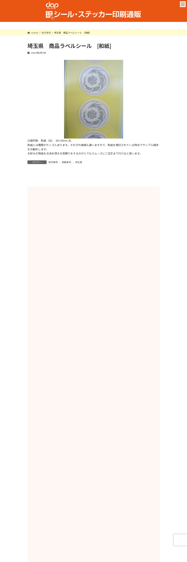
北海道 (62, 353)
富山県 (124, 398)
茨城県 (124, 372)
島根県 (124, 449)
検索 (135, 242)
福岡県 (124, 475)
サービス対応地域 (42, 520)
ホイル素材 (93, 279)
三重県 (124, 424)
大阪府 (62, 436)
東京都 (62, 391)
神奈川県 (124, 391)
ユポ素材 (50, 315)
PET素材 (93, 315)
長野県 (124, 411)
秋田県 (62, 366)
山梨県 (62, 411)
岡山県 (62, 456)
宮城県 (124, 359)
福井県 (124, 404)
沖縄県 (62, 500)
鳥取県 (62, 449)
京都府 (124, 430)
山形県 (124, 366)
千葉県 (62, 385)
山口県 (62, 462)
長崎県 (124, 481)
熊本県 (62, 488)
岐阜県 (124, 417)
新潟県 (62, 398)
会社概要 (72, 544)
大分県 (124, 488)
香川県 (62, 468)
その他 (93, 337)
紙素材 (50, 279)
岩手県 (62, 359)
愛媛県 (124, 468)
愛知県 (62, 424)
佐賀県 (62, 481)
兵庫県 (124, 436)
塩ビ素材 (137, 315)
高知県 (62, 475)
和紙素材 (66, 162)
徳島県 (124, 462)
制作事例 (53, 162)
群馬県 (124, 379)
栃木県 (62, 379)
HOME (34, 544)
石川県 (62, 404)
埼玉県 (78, 162)
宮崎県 (62, 494)
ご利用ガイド (52, 544)
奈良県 (62, 443)
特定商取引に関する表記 (97, 544)
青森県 (124, 353)
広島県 (124, 456)
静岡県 (62, 417)
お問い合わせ (124, 544)
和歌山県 (124, 443)
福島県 (62, 372)
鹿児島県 (124, 494)
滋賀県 (62, 430)
